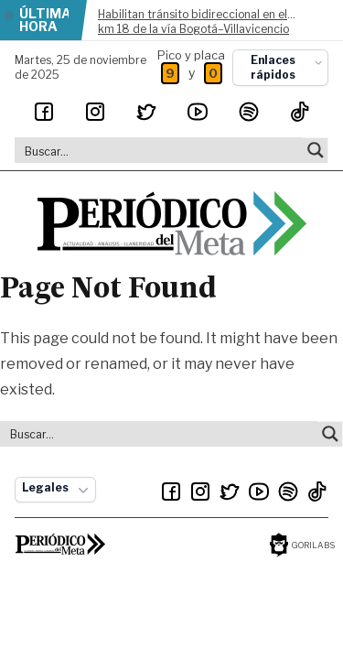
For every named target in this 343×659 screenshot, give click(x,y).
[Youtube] (198, 112)
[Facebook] (44, 112)
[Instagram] (95, 112)
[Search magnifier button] (315, 150)
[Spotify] (249, 112)
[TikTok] (300, 112)
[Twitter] (146, 112)
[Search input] (160, 150)
